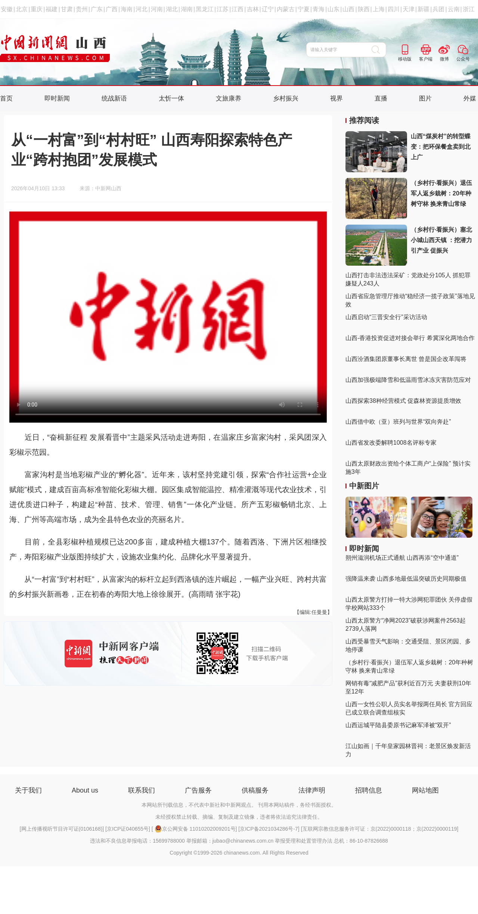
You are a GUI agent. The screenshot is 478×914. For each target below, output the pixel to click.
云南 (454, 9)
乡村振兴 (285, 98)
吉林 (253, 9)
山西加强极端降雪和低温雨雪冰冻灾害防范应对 (408, 380)
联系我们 (141, 790)
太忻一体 (171, 98)
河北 (142, 9)
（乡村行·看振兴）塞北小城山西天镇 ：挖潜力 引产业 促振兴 (441, 240)
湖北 (172, 9)
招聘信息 (368, 790)
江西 (237, 9)
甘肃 (67, 9)
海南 (127, 9)
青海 (319, 9)
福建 (52, 9)
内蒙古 (286, 9)
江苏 (223, 9)
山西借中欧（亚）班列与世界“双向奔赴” (398, 422)
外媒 (469, 98)
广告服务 (198, 790)
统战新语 (114, 98)
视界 (336, 98)
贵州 (82, 9)
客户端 (425, 59)
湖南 (187, 9)
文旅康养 (228, 98)
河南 (157, 9)
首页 (6, 98)
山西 (348, 9)
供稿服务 (255, 790)
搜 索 (379, 49)
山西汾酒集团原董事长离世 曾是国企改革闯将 (405, 359)
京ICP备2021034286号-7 (269, 829)
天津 (409, 9)
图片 (425, 98)
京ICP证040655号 (128, 829)
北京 (22, 9)
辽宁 (268, 9)
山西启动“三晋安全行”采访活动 (386, 317)
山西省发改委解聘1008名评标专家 (391, 442)
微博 (444, 59)
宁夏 (304, 9)
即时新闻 (57, 98)
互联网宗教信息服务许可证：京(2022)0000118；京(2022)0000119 (379, 829)
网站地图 (425, 790)
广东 (97, 9)
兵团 (438, 9)
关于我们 (28, 790)
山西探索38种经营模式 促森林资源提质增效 (403, 401)
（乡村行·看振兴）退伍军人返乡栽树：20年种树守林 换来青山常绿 (441, 193)
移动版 (405, 59)
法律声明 (311, 790)
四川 (394, 9)
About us (85, 790)
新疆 (423, 9)
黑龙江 (205, 9)
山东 (333, 9)
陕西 (364, 9)
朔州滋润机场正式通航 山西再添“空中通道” (402, 558)
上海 (379, 9)
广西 (112, 9)
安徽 (7, 9)
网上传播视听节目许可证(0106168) (62, 829)
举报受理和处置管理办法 (303, 841)
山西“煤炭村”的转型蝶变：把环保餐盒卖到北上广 (441, 146)
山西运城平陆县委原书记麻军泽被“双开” (398, 725)
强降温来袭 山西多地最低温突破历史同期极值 (405, 578)
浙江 (469, 9)
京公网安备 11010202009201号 (195, 829)
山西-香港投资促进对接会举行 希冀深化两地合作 (410, 338)
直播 (381, 98)
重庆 (37, 9)
